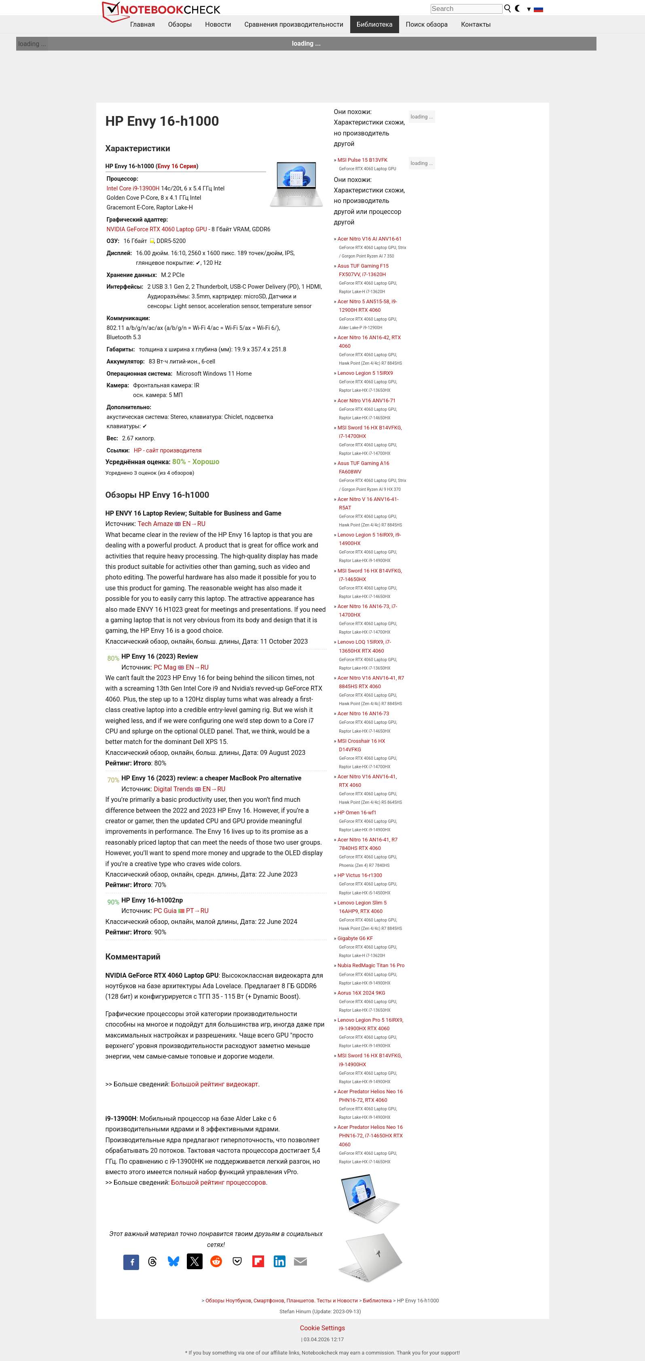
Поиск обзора (427, 24)
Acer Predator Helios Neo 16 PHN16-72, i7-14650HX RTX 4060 (370, 1135)
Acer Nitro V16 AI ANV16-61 (370, 239)
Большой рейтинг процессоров (218, 1182)
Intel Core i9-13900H (133, 188)
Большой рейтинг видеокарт (214, 1084)
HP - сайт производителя (168, 450)
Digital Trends (173, 789)
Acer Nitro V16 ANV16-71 (367, 400)
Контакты (476, 24)
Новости (218, 24)
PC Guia (165, 911)
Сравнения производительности (293, 24)
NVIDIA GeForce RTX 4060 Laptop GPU (157, 229)
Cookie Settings (322, 1328)
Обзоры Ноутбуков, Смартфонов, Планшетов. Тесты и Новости (281, 1301)
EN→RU (193, 524)
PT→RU (197, 911)
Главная (142, 24)
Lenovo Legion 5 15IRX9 (365, 373)
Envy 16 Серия (177, 166)
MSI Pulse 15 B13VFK (362, 160)
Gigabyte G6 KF (355, 938)
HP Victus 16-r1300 (360, 875)
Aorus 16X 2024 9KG (361, 993)
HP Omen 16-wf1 (357, 812)
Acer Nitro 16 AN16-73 (363, 713)
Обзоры (180, 24)
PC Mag (165, 667)
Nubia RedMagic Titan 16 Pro (371, 965)
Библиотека (375, 24)
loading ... (32, 44)
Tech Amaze (155, 524)
